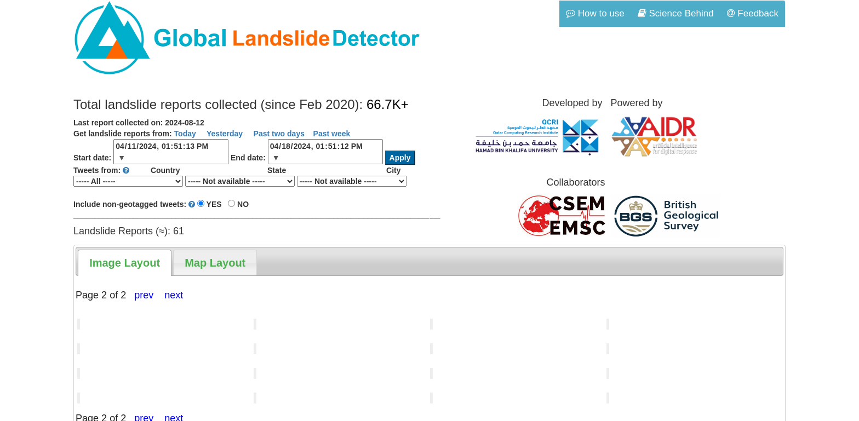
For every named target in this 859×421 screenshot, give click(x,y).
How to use (595, 13)
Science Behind (676, 13)
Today (185, 133)
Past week (332, 133)
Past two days (278, 133)
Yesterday (223, 133)
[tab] (124, 263)
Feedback (752, 13)
